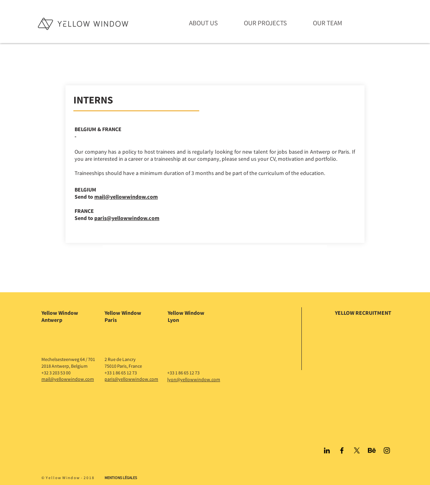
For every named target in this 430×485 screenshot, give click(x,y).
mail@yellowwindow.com (126, 196)
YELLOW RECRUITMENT (363, 312)
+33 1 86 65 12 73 (121, 373)
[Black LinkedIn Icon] (327, 450)
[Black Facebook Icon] (342, 450)
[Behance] (372, 450)
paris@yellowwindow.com (126, 218)
